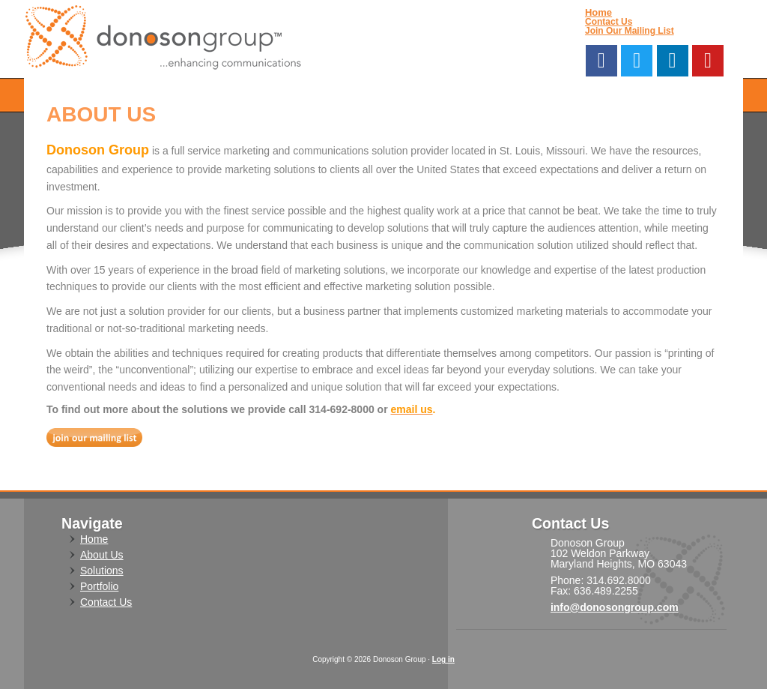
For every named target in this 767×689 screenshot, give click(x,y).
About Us (102, 555)
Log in (443, 659)
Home (598, 12)
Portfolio (99, 586)
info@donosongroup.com (615, 607)
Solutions (102, 571)
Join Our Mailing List (629, 30)
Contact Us (608, 21)
